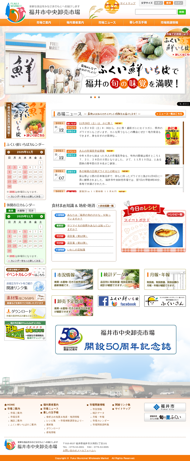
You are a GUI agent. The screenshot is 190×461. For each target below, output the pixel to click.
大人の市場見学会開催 (92, 150)
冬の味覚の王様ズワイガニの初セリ (99, 171)
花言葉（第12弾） (77, 236)
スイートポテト (137, 220)
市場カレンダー (101, 421)
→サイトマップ (127, 3)
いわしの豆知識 (76, 249)
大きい (158, 3)
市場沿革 (15, 417)
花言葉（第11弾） (77, 242)
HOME (11, 404)
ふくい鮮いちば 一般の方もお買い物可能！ (25, 120)
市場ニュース (107, 22)
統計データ (99, 413)
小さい (178, 3)
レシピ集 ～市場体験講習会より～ (65, 421)
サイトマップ (122, 408)
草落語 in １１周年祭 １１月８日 (98, 191)
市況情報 (97, 409)
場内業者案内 (75, 22)
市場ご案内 (44, 22)
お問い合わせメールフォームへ (79, 450)
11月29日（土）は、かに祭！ (96, 123)
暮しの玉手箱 (138, 22)
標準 (168, 3)
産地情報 (51, 432)
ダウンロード (53, 428)
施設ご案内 (16, 421)
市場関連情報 (170, 22)
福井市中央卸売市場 (15, 13)
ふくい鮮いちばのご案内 (23, 424)
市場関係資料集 (101, 424)
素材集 (50, 424)
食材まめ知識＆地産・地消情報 (62, 417)
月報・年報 (99, 417)
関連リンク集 (122, 404)
